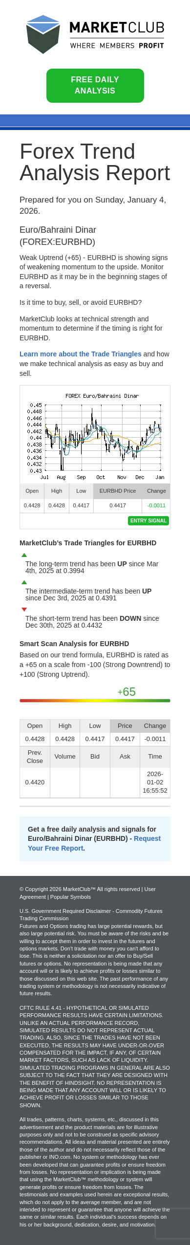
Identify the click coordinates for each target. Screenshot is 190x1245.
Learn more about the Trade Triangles (81, 354)
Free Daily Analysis (95, 85)
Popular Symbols (70, 897)
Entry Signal (148, 520)
